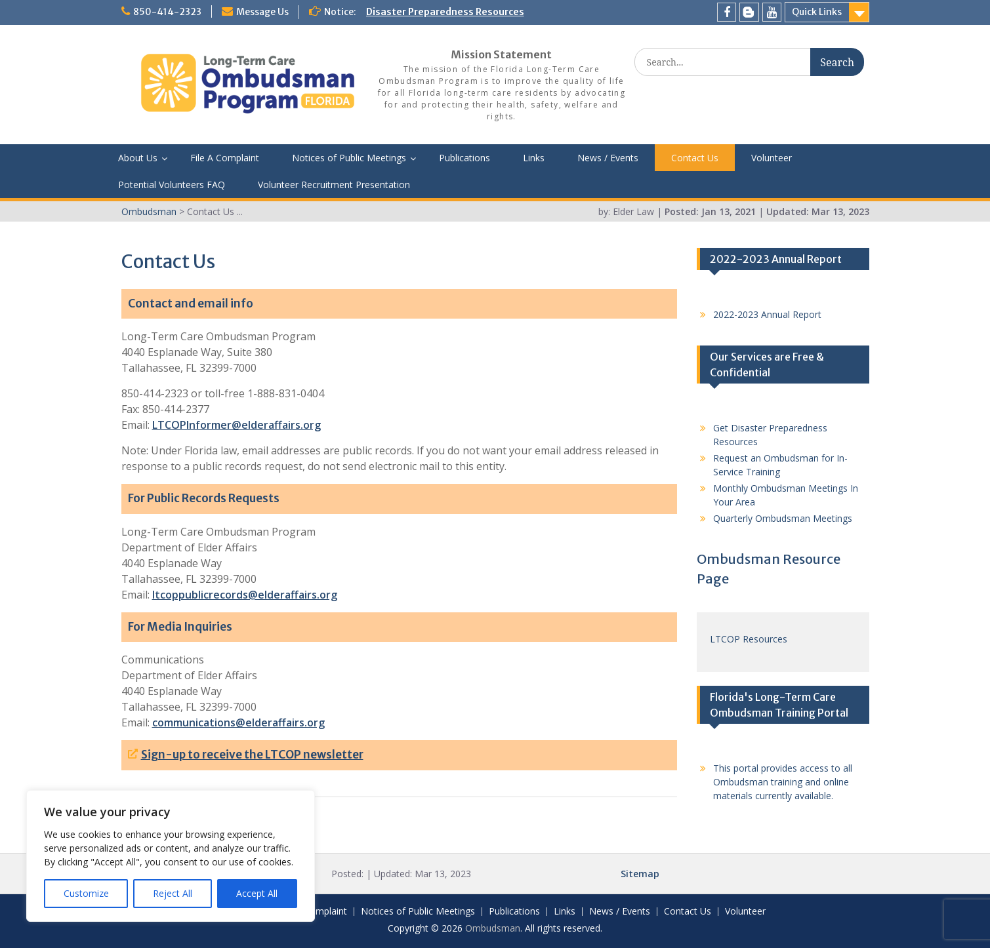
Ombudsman (492, 928)
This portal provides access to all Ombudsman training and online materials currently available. (782, 782)
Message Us (262, 12)
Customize (86, 893)
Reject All (172, 893)
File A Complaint (224, 157)
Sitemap (640, 873)
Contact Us (694, 157)
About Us (137, 157)
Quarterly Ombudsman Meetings (782, 518)
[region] (170, 856)
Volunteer (771, 157)
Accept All (257, 893)
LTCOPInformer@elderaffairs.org (236, 425)
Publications (464, 157)
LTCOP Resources (748, 639)
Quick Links (817, 12)
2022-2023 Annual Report (767, 314)
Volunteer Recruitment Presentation (334, 184)
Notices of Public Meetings (349, 157)
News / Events (607, 157)
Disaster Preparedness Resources (445, 12)
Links (534, 157)
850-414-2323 (167, 12)
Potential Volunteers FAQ (171, 184)
